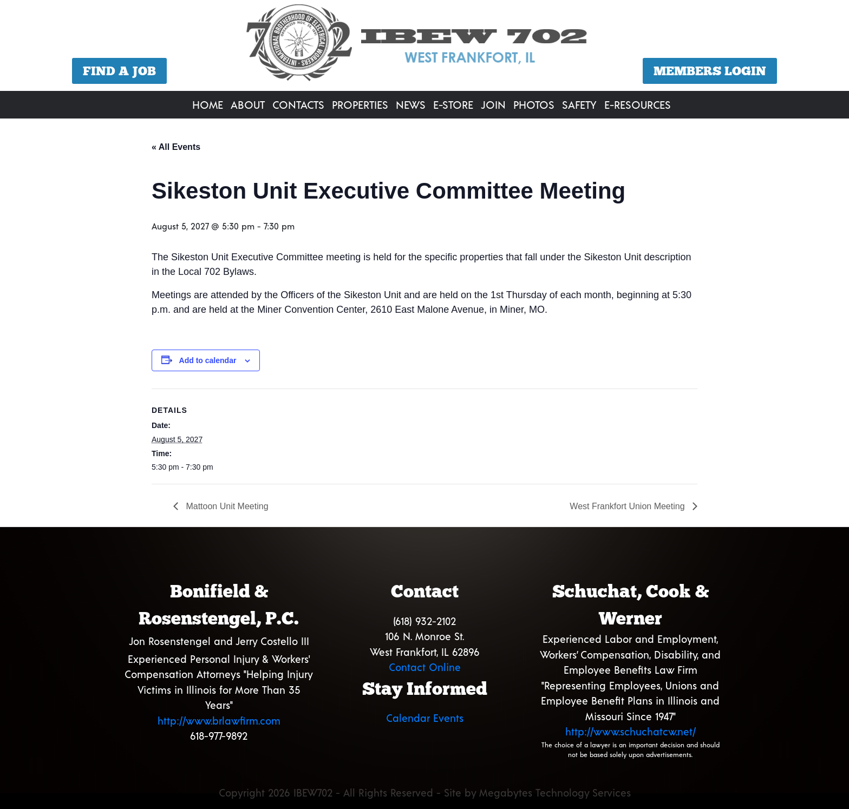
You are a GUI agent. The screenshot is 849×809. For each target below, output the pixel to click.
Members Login (710, 70)
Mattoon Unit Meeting (226, 506)
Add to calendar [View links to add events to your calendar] (208, 360)
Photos (533, 104)
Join (493, 104)
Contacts (298, 104)
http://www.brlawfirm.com (219, 720)
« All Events (176, 147)
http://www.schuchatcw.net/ (630, 731)
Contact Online (425, 667)
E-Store (453, 104)
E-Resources (637, 104)
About (248, 104)
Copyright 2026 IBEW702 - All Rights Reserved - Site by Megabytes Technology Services (425, 792)
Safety (579, 104)
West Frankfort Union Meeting (628, 506)
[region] (424, 47)
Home (207, 104)
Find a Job (119, 70)
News (411, 104)
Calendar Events (424, 718)
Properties (360, 104)
